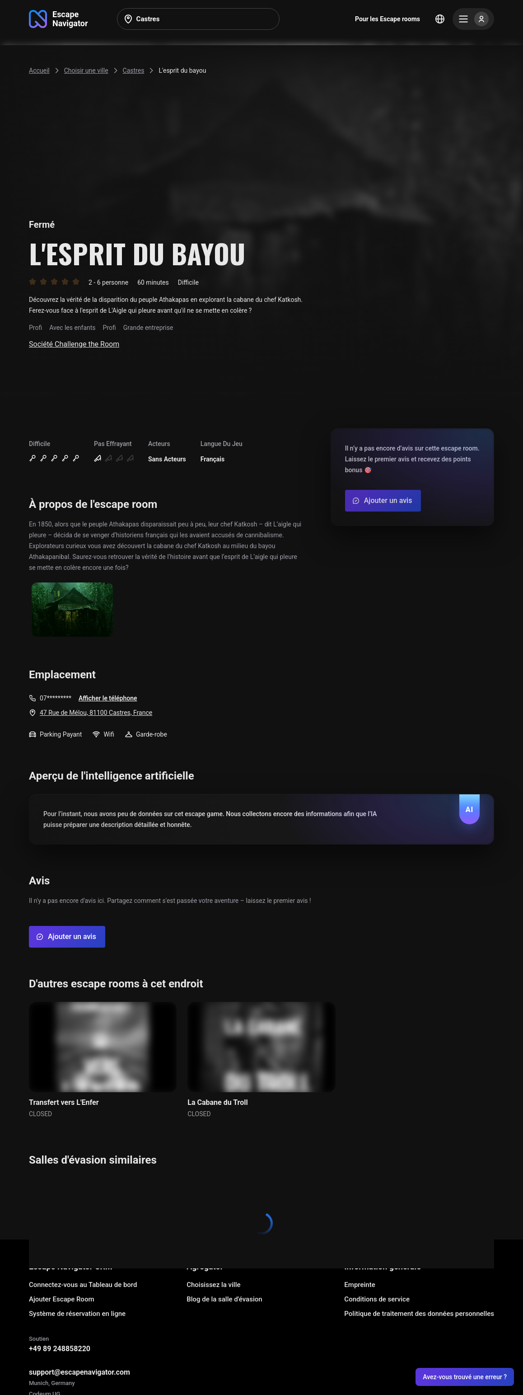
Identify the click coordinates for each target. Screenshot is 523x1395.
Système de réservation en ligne (77, 1314)
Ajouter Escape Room (61, 1299)
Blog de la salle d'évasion (224, 1299)
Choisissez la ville (213, 1285)
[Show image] (72, 610)
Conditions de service (377, 1299)
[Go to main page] (58, 19)
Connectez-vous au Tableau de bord (83, 1285)
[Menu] (473, 19)
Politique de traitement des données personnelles (419, 1314)
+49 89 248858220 (59, 1348)
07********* (55, 698)
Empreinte (359, 1285)
